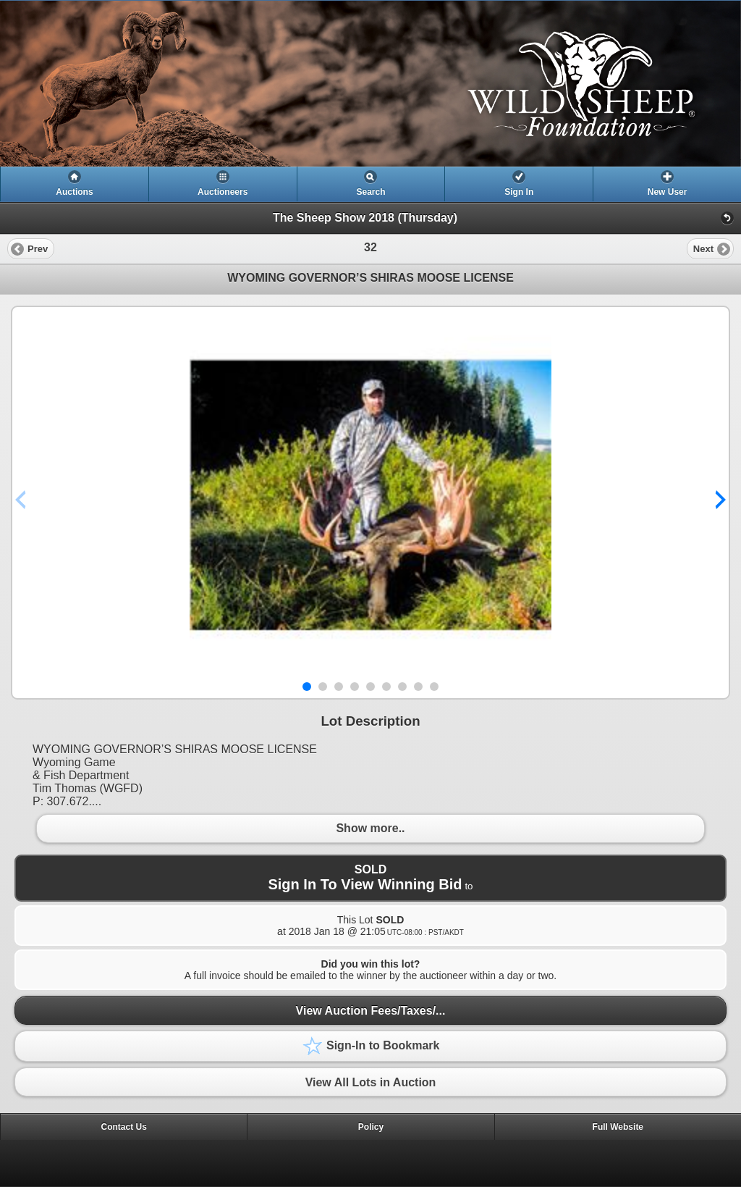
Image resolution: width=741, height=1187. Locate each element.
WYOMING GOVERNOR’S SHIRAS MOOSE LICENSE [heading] (370, 278)
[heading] (370, 84)
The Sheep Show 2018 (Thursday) (365, 217)
